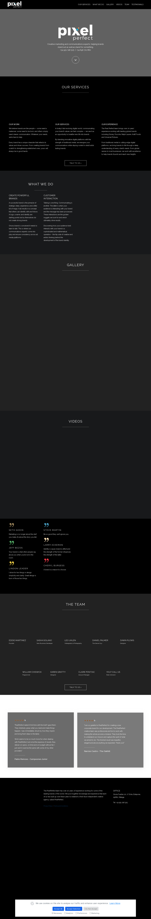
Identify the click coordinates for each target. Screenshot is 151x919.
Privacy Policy (48, 806)
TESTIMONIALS (137, 4)
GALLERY (110, 4)
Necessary (57, 913)
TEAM (127, 4)
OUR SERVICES (84, 4)
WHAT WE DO (98, 4)
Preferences (81, 913)
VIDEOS (119, 4)
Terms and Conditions (61, 806)
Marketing (94, 913)
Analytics (68, 913)
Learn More (114, 903)
